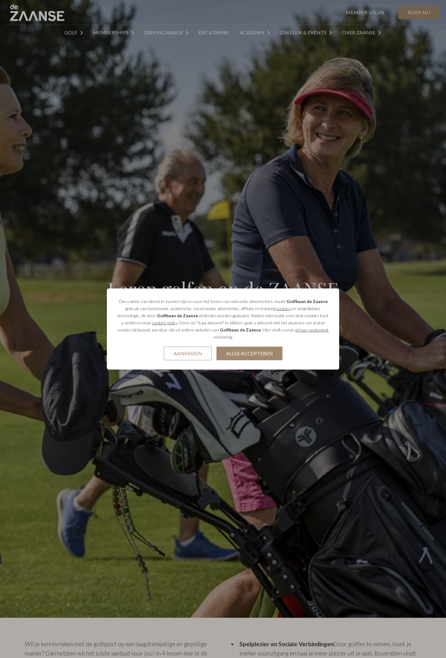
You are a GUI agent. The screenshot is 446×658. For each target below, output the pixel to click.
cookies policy (164, 322)
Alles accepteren (249, 353)
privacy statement (312, 329)
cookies (283, 308)
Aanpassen (187, 353)
